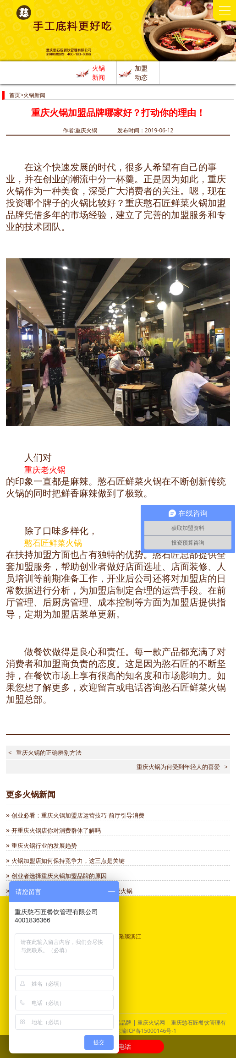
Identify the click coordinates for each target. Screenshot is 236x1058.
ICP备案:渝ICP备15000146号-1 (138, 1031)
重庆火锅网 (151, 1022)
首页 (14, 95)
